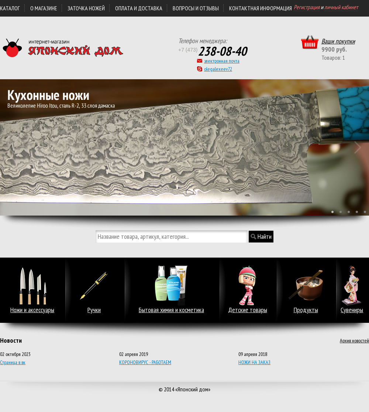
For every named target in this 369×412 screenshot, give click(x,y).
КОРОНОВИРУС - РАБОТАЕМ (145, 362)
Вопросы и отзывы (196, 8)
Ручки (94, 310)
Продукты (306, 310)
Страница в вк (12, 362)
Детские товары (247, 310)
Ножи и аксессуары (32, 310)
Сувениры (352, 310)
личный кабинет (341, 7)
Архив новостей (354, 340)
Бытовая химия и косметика (171, 310)
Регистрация (307, 7)
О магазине (43, 8)
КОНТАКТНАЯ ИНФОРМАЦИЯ (260, 8)
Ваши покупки (338, 41)
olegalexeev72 (218, 69)
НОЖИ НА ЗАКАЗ (254, 362)
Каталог (10, 8)
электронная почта (221, 60)
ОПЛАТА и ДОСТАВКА (138, 8)
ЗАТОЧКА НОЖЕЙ (86, 8)
